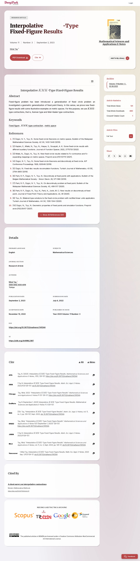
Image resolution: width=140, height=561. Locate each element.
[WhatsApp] (125, 156)
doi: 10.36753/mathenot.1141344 (52, 414)
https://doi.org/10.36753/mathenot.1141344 (27, 327)
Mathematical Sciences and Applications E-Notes (114, 42)
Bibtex (91, 362)
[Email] (130, 156)
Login (131, 3)
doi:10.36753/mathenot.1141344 (43, 386)
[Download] (131, 136)
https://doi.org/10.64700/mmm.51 (18, 491)
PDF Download (20, 57)
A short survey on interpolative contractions (27, 484)
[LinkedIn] (120, 156)
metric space (50, 125)
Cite (38, 57)
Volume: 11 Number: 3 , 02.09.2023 (117, 85)
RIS (81, 362)
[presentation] (53, 25)
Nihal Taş (14, 49)
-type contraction (32, 125)
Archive (110, 78)
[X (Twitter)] (114, 156)
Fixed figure (14, 125)
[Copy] (93, 375)
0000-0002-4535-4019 (17, 285)
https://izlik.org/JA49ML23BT (21, 341)
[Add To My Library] (119, 58)
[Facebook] (109, 156)
